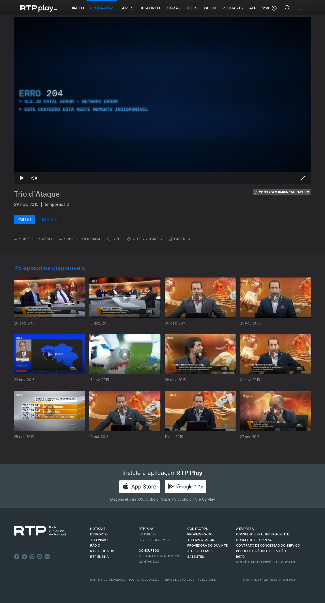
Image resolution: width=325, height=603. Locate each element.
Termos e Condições (178, 579)
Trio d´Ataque (37, 194)
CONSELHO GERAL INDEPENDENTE (262, 534)
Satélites (195, 557)
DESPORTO (99, 534)
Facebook (17, 557)
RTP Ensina (99, 557)
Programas (102, 8)
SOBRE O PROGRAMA (79, 239)
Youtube (39, 557)
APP (252, 8)
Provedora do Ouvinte (207, 545)
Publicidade (207, 579)
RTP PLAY (146, 529)
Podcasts (232, 8)
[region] (162, 100)
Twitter (24, 557)
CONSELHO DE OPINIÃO (254, 540)
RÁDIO (95, 545)
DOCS (192, 8)
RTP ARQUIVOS (102, 551)
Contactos (149, 562)
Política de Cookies (144, 579)
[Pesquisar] (287, 7)
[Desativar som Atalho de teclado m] (34, 178)
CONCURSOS (149, 550)
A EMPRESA (245, 529)
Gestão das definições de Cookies (265, 562)
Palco (210, 8)
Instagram (32, 557)
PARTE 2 (49, 219)
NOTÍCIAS (97, 529)
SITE (113, 239)
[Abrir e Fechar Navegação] (300, 8)
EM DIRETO (147, 534)
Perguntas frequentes (159, 556)
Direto (77, 8)
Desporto (150, 8)
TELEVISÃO (99, 540)
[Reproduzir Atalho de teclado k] (22, 178)
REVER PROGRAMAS (154, 540)
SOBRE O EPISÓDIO (33, 239)
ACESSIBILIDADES (144, 239)
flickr (47, 557)
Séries (126, 8)
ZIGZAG (173, 8)
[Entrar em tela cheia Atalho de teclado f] (303, 178)
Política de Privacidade (107, 579)
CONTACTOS (197, 529)
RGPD (240, 557)
